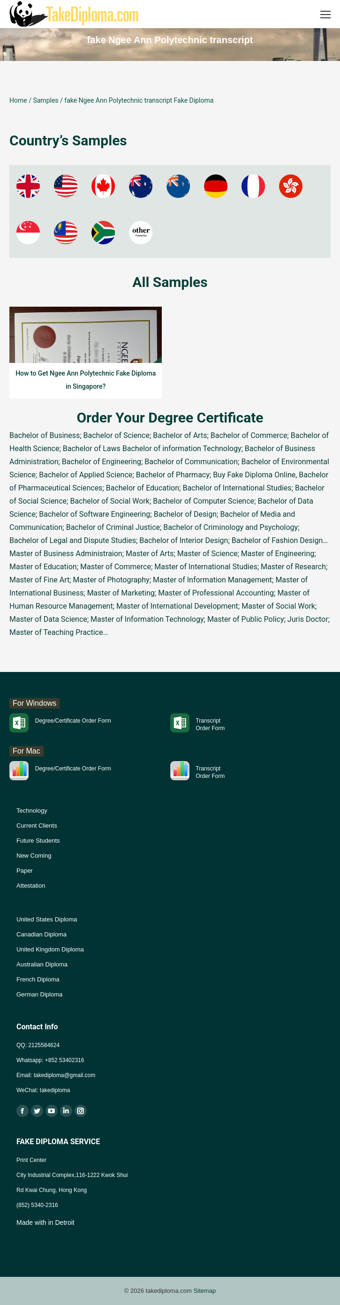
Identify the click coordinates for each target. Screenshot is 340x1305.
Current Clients (36, 825)
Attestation (30, 885)
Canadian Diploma (41, 934)
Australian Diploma (42, 964)
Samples (45, 100)
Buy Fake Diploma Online (254, 474)
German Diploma (39, 994)
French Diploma (38, 979)
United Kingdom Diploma (50, 949)
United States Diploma (46, 919)
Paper (24, 870)
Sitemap (204, 1290)
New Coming (33, 855)
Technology (31, 810)
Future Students (38, 840)
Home (18, 100)
